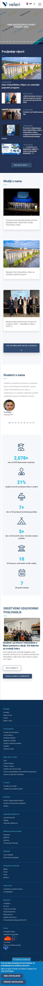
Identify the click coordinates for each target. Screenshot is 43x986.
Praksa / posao (8, 766)
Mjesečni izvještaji (9, 740)
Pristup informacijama (10, 732)
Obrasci (6, 877)
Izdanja (5, 820)
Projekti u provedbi (10, 786)
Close (40, 961)
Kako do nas (7, 715)
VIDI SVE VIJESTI (21, 165)
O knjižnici (6, 903)
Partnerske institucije (10, 843)
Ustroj (5, 718)
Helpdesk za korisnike (10, 934)
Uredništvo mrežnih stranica (13, 889)
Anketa (5, 806)
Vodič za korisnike (9, 909)
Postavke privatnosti (21, 960)
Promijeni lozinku (9, 931)
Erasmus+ (6, 835)
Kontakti (6, 712)
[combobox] (28, 3)
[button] (10, 422)
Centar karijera (8, 763)
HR (28, 4)
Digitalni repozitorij (9, 917)
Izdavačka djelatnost (10, 823)
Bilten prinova (8, 914)
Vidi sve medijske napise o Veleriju (21, 348)
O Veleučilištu (8, 892)
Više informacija (7, 971)
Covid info (6, 942)
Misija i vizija (7, 721)
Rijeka (5, 869)
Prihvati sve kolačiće (13, 982)
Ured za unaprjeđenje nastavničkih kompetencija (19, 772)
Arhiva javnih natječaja (10, 857)
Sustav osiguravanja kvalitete (13, 800)
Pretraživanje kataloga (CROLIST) (14, 920)
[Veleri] (11, 6)
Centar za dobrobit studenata (13, 774)
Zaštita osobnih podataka (12, 743)
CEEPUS (6, 837)
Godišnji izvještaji (9, 738)
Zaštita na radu (8, 749)
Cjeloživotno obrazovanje (12, 769)
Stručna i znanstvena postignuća (14, 803)
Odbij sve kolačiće (12, 976)
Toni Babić (7, 412)
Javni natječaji (8, 855)
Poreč (5, 872)
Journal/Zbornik (9, 817)
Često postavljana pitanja (12, 945)
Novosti (6, 906)
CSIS (5, 760)
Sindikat (6, 746)
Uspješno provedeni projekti (13, 789)
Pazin (5, 875)
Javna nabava (8, 735)
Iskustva (6, 840)
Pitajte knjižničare (9, 912)
